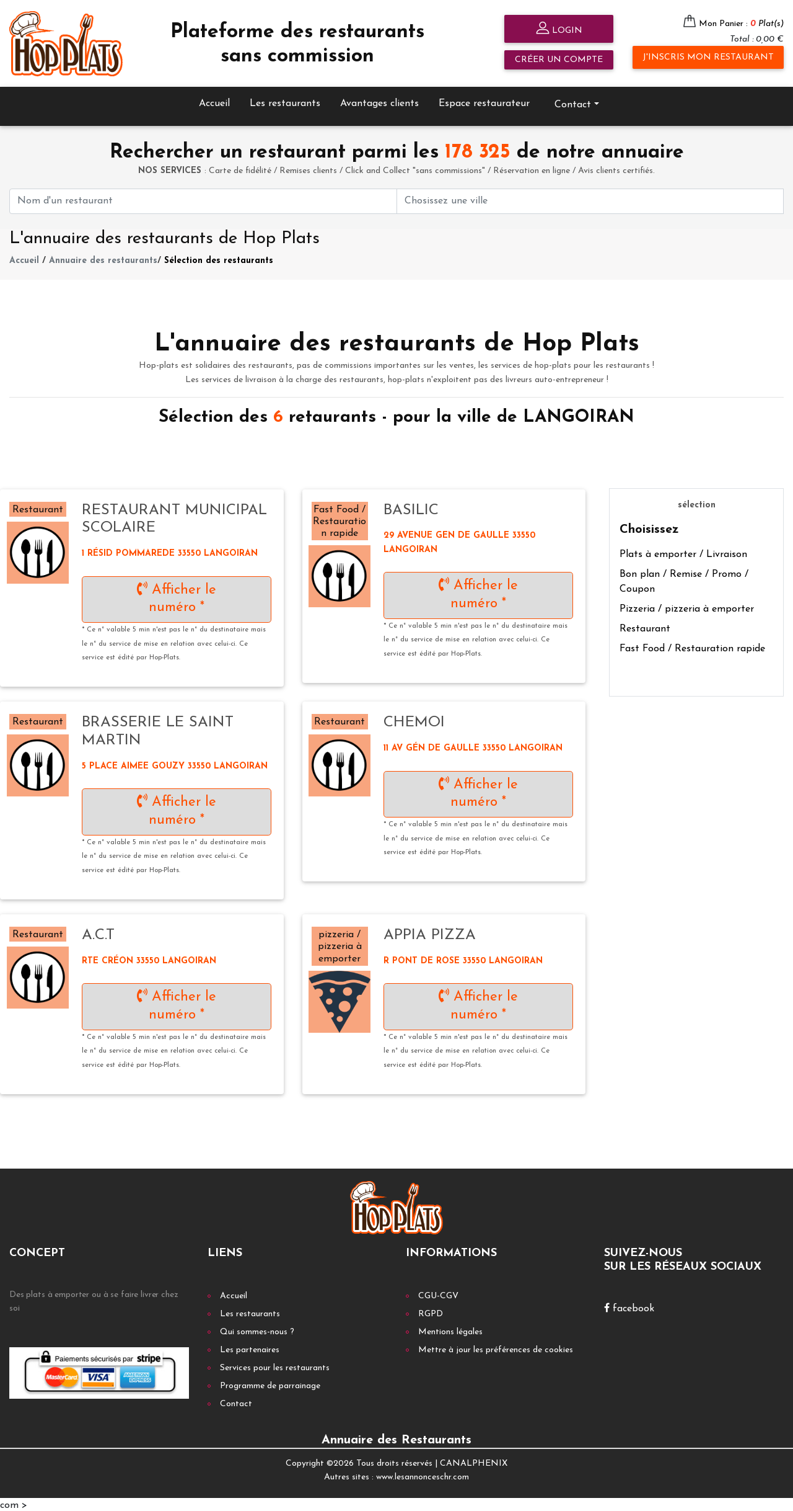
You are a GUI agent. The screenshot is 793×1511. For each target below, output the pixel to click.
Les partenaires (249, 1348)
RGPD (430, 1312)
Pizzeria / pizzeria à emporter (687, 607)
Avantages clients (379, 102)
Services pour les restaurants (275, 1366)
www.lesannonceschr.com (422, 1476)
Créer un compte (559, 60)
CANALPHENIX (473, 1461)
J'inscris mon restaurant (708, 57)
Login (559, 29)
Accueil (214, 102)
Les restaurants (285, 102)
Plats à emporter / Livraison (683, 553)
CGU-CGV (438, 1294)
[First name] (203, 199)
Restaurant (645, 627)
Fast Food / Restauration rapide (692, 647)
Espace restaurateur (484, 102)
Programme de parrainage (270, 1384)
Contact (572, 103)
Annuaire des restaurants (103, 259)
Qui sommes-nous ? (257, 1330)
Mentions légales (450, 1330)
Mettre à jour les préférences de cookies (495, 1348)
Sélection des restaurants (218, 259)
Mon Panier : (741, 24)
